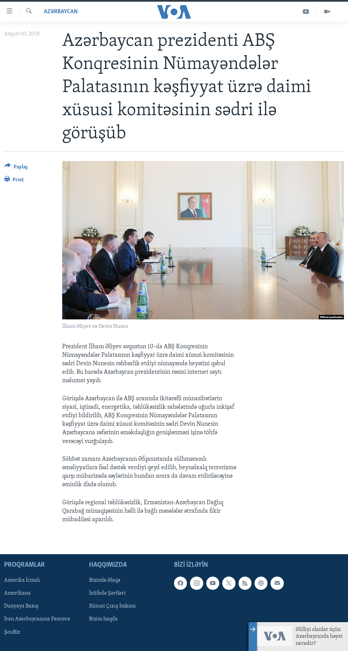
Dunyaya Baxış (21, 606)
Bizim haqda (103, 619)
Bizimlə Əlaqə (104, 580)
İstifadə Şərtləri (107, 593)
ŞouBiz (12, 632)
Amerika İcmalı (22, 580)
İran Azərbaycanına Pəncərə (37, 619)
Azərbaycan (61, 11)
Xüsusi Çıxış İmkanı (112, 606)
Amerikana (17, 593)
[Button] (16, 168)
